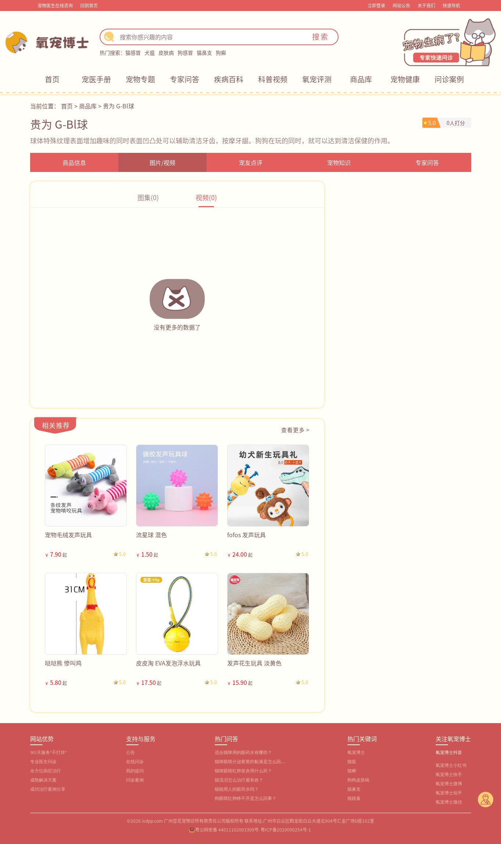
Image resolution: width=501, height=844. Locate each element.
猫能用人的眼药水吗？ (237, 789)
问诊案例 (449, 79)
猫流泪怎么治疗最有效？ (239, 780)
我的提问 (135, 770)
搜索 (320, 36)
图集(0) (148, 197)
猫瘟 (351, 761)
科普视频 (272, 79)
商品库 (361, 79)
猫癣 (351, 770)
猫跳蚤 (354, 798)
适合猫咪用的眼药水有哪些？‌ (243, 752)
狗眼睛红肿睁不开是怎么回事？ (245, 798)
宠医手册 (96, 79)
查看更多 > (295, 430)
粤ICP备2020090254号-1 (286, 829)
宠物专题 (140, 79)
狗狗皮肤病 (358, 780)
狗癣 (221, 52)
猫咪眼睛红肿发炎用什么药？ (243, 770)
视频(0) (206, 197)
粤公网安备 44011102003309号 (227, 829)
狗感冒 (185, 52)
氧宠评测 (317, 79)
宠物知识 (339, 162)
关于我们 (426, 5)
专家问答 (184, 79)
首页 (52, 79)
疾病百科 (228, 79)
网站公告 (401, 5)
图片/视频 (162, 162)
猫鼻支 (204, 52)
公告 (130, 752)
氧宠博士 (356, 752)
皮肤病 (166, 52)
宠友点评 (250, 162)
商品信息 (74, 162)
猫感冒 (133, 52)
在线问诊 (135, 761)
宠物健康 (405, 79)
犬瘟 (149, 52)
